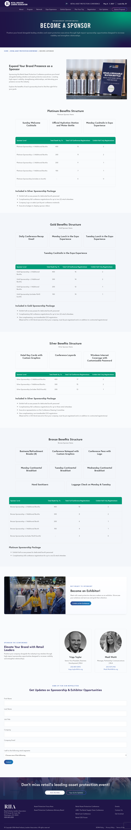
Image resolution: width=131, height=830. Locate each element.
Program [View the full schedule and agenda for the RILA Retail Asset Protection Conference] (30, 9)
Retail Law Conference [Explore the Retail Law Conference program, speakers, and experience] (83, 813)
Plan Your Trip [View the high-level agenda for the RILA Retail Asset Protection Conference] (79, 9)
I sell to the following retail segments (17, 750)
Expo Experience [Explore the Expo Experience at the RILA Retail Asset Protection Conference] (51, 9)
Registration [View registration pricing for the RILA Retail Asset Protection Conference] (92, 9)
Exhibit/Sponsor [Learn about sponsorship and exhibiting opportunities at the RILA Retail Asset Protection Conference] (65, 9)
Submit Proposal (119, 9)
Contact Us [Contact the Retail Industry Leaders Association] (119, 810)
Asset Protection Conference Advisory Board (49, 810)
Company (7, 730)
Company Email (9, 740)
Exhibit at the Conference (80, 603)
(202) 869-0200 (9, 817)
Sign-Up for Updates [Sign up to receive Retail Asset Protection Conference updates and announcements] (76, 792)
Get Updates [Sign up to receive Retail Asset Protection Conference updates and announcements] (103, 9)
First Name (8, 698)
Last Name (8, 709)
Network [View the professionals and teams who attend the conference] (39, 9)
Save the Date (55, 792)
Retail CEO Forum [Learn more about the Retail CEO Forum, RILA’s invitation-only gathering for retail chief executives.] (82, 817)
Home (6, 51)
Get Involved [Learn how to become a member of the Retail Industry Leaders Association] (119, 813)
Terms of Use (120, 827)
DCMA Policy (100, 827)
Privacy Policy (110, 827)
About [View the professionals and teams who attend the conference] (21, 9)
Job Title (7, 719)
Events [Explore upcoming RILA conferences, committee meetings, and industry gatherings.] (117, 806)
